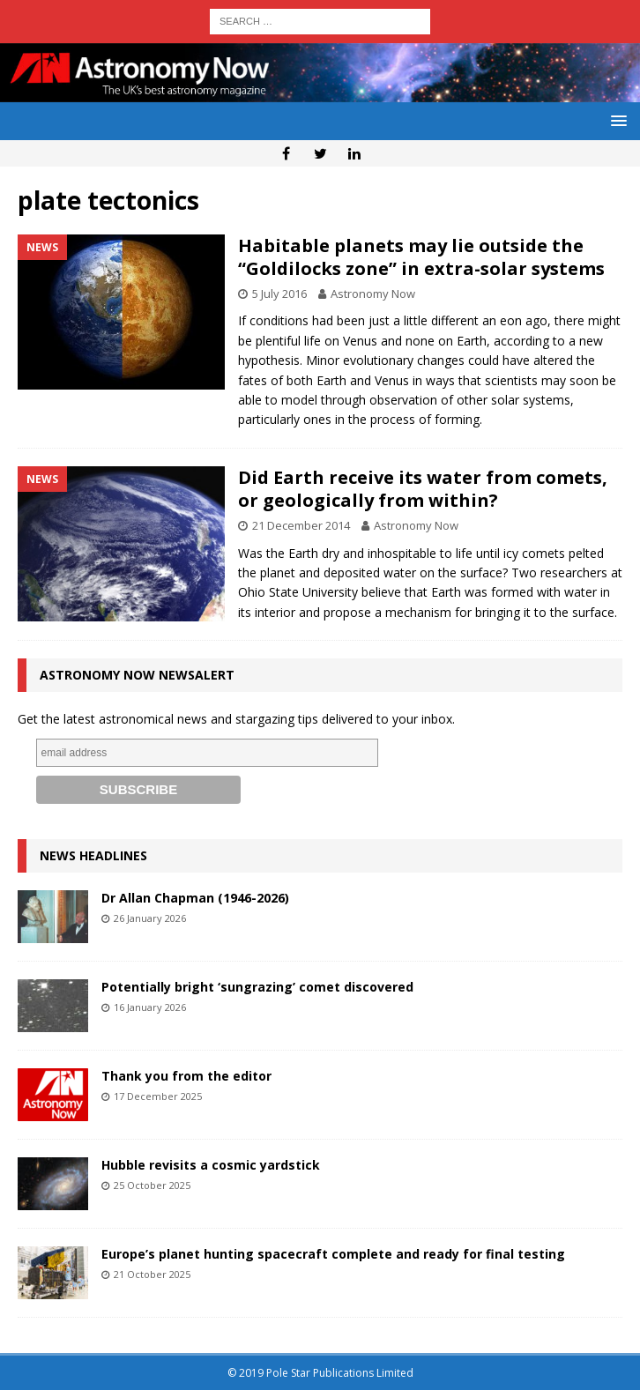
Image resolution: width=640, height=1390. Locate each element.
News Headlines (93, 855)
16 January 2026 (150, 1007)
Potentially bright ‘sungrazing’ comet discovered (257, 986)
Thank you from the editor (186, 1075)
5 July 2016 (279, 293)
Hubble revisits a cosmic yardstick (210, 1164)
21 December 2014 (301, 525)
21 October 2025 (152, 1274)
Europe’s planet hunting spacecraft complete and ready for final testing (333, 1253)
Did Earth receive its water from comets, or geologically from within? (422, 488)
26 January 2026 (150, 918)
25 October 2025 (152, 1185)
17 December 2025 (158, 1096)
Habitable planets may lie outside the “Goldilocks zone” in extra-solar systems (421, 257)
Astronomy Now (373, 293)
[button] (616, 120)
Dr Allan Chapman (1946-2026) (195, 897)
